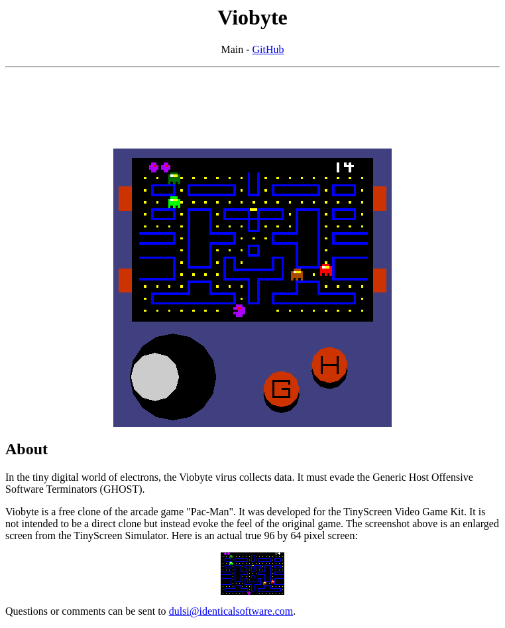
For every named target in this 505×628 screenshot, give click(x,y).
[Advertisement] (252, 108)
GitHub (268, 49)
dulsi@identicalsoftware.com (231, 611)
